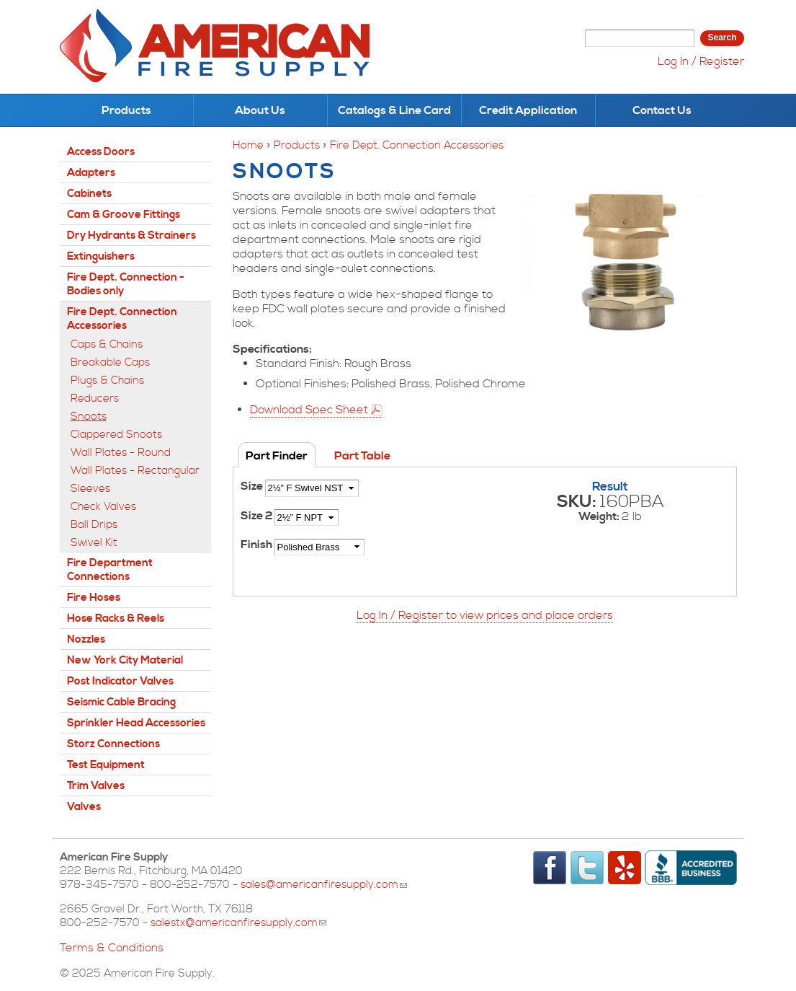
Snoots (89, 416)
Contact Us (662, 110)
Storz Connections (113, 744)
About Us (260, 110)
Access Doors (101, 152)
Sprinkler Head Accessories (136, 723)
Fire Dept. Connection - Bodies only (125, 284)
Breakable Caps (110, 362)
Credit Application (528, 110)
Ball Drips (94, 525)
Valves (84, 807)
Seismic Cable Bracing (121, 702)
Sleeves (90, 489)
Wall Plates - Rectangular (135, 470)
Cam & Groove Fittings (123, 214)
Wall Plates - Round (121, 452)
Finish (257, 544)
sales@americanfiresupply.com (324, 884)
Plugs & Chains (107, 380)
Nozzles (86, 639)
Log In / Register (701, 61)
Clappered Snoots (116, 434)
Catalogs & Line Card (394, 110)
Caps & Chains (107, 344)
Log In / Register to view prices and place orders (485, 615)
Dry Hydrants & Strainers (131, 235)
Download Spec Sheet (309, 409)
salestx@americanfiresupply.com (238, 923)
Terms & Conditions (112, 948)
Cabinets (89, 194)
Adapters (91, 173)
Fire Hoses (93, 597)
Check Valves (103, 507)
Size (253, 486)
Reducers (95, 398)
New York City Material (125, 660)
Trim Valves (96, 786)
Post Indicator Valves (120, 681)
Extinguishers (101, 256)
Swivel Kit (94, 543)
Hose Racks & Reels (115, 618)
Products (126, 110)
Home (248, 145)
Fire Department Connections (110, 569)
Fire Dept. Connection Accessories (417, 145)
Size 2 (257, 515)
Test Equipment (106, 765)
